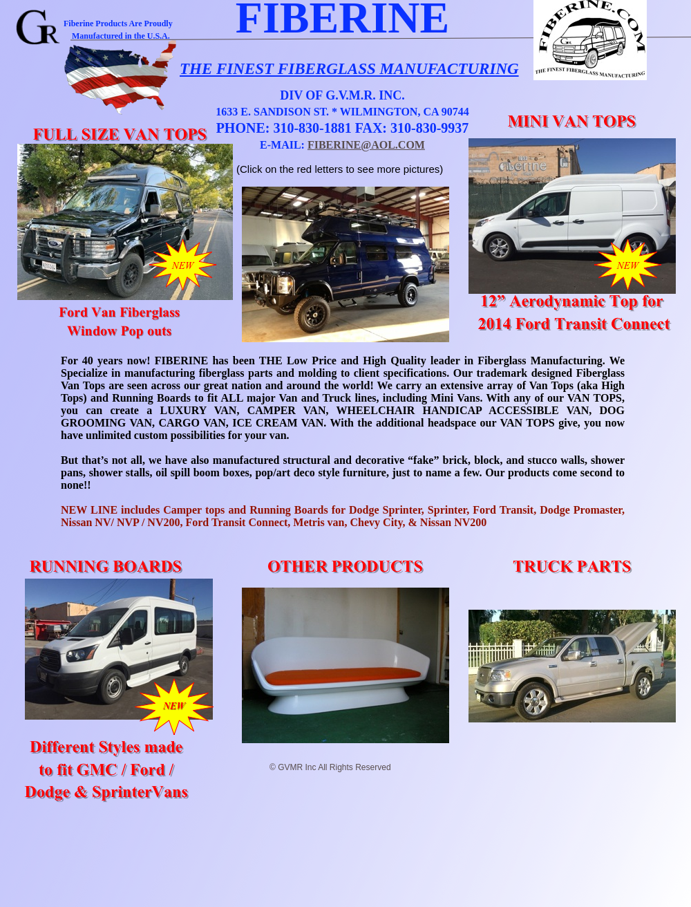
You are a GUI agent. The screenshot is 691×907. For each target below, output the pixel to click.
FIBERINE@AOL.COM (366, 145)
